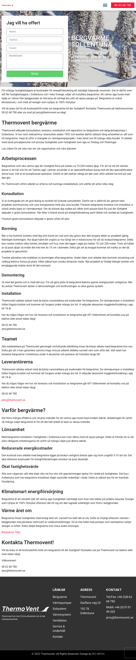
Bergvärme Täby (11, 532)
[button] (105, 5)
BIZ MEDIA (98, 653)
